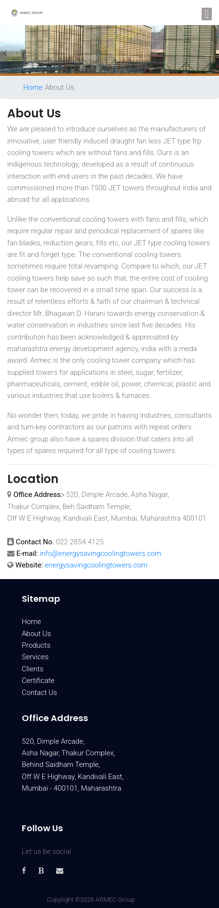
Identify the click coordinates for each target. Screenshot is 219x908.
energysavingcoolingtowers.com (96, 565)
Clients (33, 669)
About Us (36, 633)
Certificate (38, 680)
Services (35, 657)
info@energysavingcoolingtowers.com (100, 553)
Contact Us (39, 692)
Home (33, 87)
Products (36, 645)
